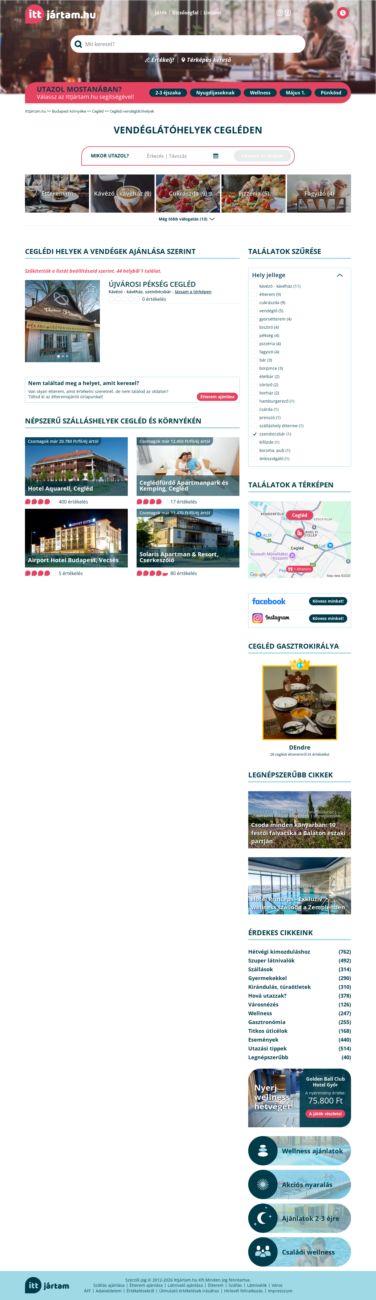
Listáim (212, 12)
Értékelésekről (140, 1291)
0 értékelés (154, 299)
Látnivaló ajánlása (185, 1285)
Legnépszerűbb (326, 815)
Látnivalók (257, 1285)
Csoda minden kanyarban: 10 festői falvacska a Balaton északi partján (298, 833)
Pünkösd (331, 92)
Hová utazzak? (267, 995)
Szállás (235, 1285)
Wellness (260, 92)
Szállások (301, 886)
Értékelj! (162, 60)
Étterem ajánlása (146, 1285)
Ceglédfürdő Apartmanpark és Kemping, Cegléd (184, 485)
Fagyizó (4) (319, 193)
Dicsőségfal (185, 12)
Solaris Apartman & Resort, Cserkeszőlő (179, 557)
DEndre (299, 747)
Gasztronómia (267, 1022)
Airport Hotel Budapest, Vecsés (73, 560)
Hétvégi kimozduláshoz (313, 812)
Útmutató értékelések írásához (189, 1291)
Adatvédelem (109, 1291)
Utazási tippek (297, 815)
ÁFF (87, 1291)
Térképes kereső (209, 60)
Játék (161, 12)
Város (277, 1285)
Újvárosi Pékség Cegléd (152, 284)
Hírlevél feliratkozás (243, 1291)
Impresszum (280, 1291)
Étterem (216, 1285)
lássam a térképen (193, 291)
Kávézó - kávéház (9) (122, 193)
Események (263, 1039)
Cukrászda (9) (188, 193)
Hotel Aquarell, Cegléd (60, 488)
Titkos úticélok (268, 1030)
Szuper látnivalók (266, 815)
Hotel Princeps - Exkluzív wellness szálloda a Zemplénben (298, 903)
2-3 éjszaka (168, 92)
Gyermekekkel (267, 978)
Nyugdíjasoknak (215, 92)
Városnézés (263, 1004)
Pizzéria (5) (253, 193)
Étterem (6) (57, 193)
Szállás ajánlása (109, 1285)
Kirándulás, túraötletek (279, 986)
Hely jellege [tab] (269, 275)
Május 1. (296, 92)
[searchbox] (188, 44)
